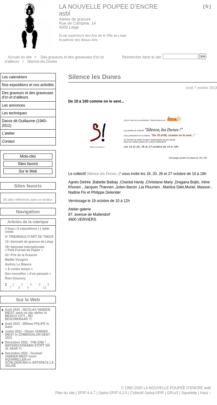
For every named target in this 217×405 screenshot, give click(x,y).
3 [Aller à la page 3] (22, 284)
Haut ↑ (205, 393)
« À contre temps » (19, 269)
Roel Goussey (15, 278)
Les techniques (14, 113)
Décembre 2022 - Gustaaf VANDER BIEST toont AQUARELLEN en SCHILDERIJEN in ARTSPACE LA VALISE (29, 359)
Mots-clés (28, 156)
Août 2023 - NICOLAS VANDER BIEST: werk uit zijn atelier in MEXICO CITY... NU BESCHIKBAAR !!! (27, 314)
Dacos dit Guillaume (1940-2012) (24, 123)
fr (207, 6)
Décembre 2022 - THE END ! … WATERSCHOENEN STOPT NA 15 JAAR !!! (27, 345)
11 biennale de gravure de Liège (29, 241)
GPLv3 (172, 393)
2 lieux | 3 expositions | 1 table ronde (27, 230)
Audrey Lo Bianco (18, 264)
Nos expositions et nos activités (28, 85)
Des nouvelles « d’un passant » (28, 273)
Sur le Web (28, 171)
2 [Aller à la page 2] (13, 284)
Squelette (189, 393)
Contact (8, 141)
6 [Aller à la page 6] (48, 284)
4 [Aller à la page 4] (31, 284)
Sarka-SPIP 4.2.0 (113, 393)
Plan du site (65, 393)
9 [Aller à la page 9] (28, 287)
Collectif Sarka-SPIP (147, 393)
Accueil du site (20, 57)
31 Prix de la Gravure (21, 255)
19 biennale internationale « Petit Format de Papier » (24, 248)
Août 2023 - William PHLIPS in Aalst (27, 325)
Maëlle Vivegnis (16, 259)
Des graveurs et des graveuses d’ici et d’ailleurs (27, 95)
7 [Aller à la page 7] (10, 287)
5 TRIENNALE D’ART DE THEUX (29, 236)
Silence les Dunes (42, 61)
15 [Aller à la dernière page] (44, 287)
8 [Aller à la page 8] (19, 287)
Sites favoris (28, 164)
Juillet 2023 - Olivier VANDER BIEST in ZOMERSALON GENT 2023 (27, 334)
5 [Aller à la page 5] (40, 284)
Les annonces (13, 105)
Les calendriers (14, 77)
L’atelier (8, 133)
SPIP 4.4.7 (86, 393)
